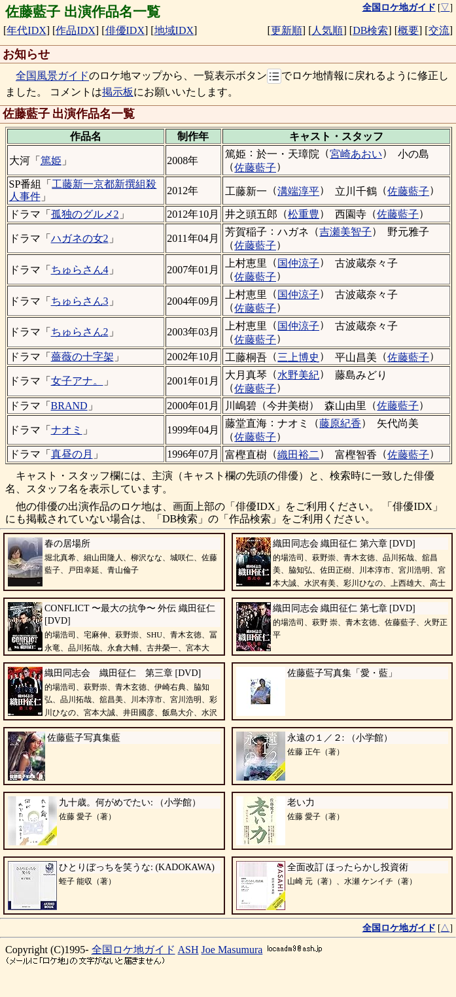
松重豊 (303, 214)
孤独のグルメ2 (85, 214)
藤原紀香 (340, 423)
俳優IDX (125, 30)
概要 (408, 30)
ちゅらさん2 (80, 331)
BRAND (69, 405)
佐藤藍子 (255, 167)
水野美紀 (298, 374)
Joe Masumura (232, 949)
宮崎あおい (356, 154)
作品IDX (75, 30)
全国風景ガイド (52, 76)
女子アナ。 (77, 380)
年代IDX (26, 30)
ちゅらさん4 (80, 269)
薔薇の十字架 (82, 356)
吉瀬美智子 (345, 231)
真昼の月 (72, 454)
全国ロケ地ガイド (133, 949)
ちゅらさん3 (80, 301)
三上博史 (298, 357)
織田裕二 (298, 454)
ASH (188, 949)
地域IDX (174, 30)
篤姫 (51, 160)
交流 (439, 30)
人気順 (327, 30)
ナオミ (66, 429)
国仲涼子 (298, 263)
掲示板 (117, 91)
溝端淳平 (298, 191)
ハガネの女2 (80, 238)
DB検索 (370, 30)
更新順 (286, 30)
